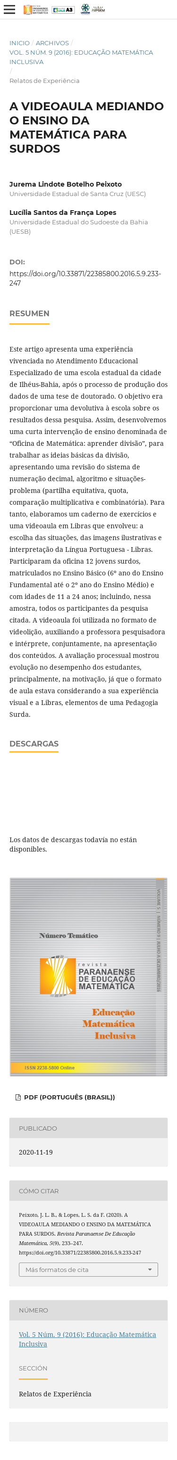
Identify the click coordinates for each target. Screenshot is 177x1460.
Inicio (19, 43)
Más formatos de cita (57, 1269)
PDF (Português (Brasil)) (68, 1097)
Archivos (52, 43)
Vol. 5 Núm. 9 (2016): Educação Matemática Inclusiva (81, 57)
